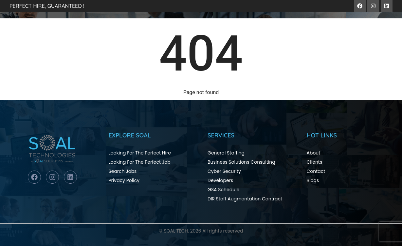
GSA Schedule (223, 189)
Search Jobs (123, 171)
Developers (220, 180)
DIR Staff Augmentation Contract (245, 198)
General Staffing (226, 153)
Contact (316, 171)
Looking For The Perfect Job (140, 162)
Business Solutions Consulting (241, 162)
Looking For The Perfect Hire (140, 153)
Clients (314, 162)
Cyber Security (224, 171)
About (313, 153)
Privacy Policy (124, 180)
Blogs (313, 180)
